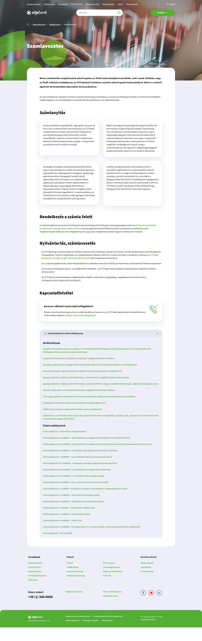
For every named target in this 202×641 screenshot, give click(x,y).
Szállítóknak (72, 581)
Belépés (162, 12)
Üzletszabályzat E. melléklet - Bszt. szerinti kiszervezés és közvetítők (76, 496)
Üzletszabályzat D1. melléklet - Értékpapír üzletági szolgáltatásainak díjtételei (81, 477)
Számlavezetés (35, 576)
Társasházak (63, 4)
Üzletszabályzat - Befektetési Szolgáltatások (65, 445)
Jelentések (146, 581)
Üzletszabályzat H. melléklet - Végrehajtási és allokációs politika (74, 515)
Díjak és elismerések (112, 585)
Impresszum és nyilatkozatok (78, 630)
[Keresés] (119, 13)
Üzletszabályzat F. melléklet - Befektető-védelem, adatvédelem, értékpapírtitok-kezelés (86, 502)
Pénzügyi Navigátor (90, 634)
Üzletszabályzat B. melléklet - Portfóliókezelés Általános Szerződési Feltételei (81, 464)
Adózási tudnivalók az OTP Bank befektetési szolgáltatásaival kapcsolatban (80, 404)
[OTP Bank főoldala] (37, 13)
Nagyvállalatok (77, 4)
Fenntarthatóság (75, 585)
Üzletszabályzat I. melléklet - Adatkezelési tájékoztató (70, 521)
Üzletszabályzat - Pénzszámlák (58, 547)
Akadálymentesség (76, 589)
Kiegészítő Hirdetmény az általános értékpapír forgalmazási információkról (80, 369)
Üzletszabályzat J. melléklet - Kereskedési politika (67, 528)
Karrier (70, 576)
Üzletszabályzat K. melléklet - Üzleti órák (63, 534)
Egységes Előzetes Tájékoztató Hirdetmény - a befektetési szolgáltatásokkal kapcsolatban (87, 388)
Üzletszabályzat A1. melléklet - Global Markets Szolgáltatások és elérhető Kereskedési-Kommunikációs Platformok (98, 458)
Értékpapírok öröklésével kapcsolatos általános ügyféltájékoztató (75, 416)
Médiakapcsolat (110, 609)
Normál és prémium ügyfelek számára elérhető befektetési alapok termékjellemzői (83, 381)
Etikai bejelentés (72, 634)
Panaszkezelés (132, 4)
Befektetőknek (109, 4)
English (172, 4)
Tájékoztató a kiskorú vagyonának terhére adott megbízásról (73, 423)
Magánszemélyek (34, 4)
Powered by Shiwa (148, 633)
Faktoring (32, 593)
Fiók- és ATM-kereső (112, 605)
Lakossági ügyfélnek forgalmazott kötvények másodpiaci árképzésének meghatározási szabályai (90, 410)
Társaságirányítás (111, 581)
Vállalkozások (49, 4)
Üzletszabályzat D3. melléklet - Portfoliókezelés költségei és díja (74, 489)
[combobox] (99, 13)
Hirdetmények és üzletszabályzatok (108, 630)
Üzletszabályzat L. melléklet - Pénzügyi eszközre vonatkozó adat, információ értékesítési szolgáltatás (92, 540)
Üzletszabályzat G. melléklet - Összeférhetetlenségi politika (72, 509)
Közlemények (147, 576)
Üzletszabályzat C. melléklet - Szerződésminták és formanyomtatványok (78, 470)
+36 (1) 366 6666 (39, 610)
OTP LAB (107, 589)
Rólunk (120, 4)
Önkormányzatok (92, 4)
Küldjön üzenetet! (74, 605)
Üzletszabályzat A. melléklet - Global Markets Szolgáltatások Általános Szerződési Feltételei (87, 451)
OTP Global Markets (37, 589)
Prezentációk (147, 585)
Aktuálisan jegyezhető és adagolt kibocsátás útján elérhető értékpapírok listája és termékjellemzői (91, 375)
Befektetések (54, 33)
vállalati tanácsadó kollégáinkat (80, 325)
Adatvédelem (107, 634)
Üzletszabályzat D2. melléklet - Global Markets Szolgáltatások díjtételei (78, 483)
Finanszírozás (34, 581)
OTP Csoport (109, 576)
